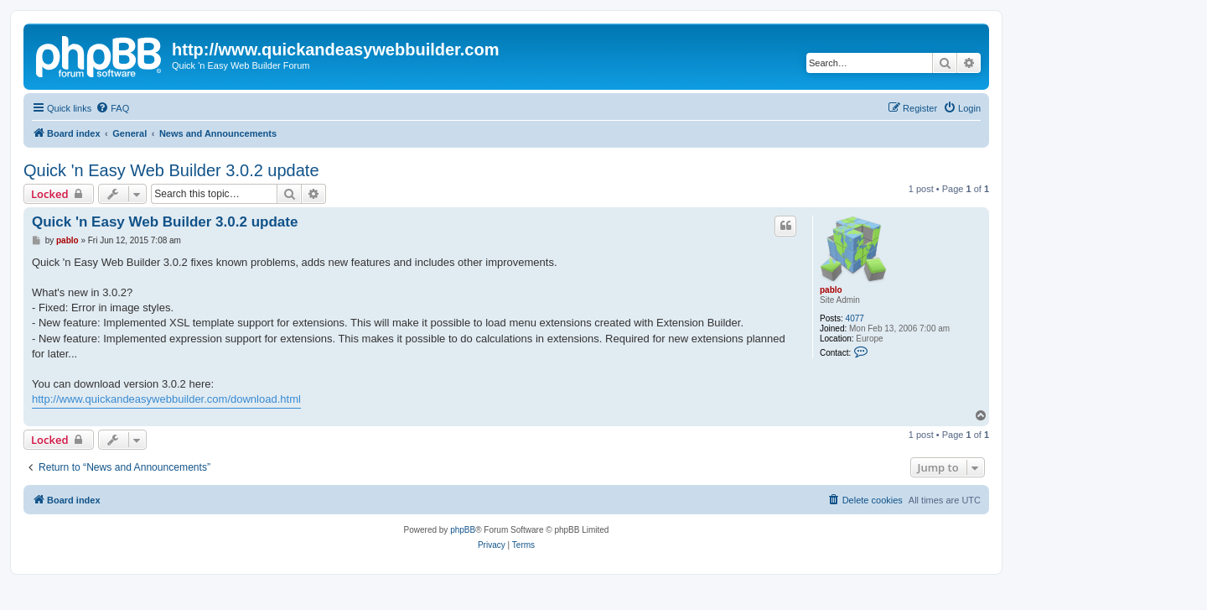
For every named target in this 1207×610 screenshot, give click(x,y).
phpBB (462, 529)
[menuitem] (112, 108)
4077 (855, 318)
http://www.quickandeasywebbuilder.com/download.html (166, 399)
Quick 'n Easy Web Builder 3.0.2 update (171, 170)
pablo (831, 290)
